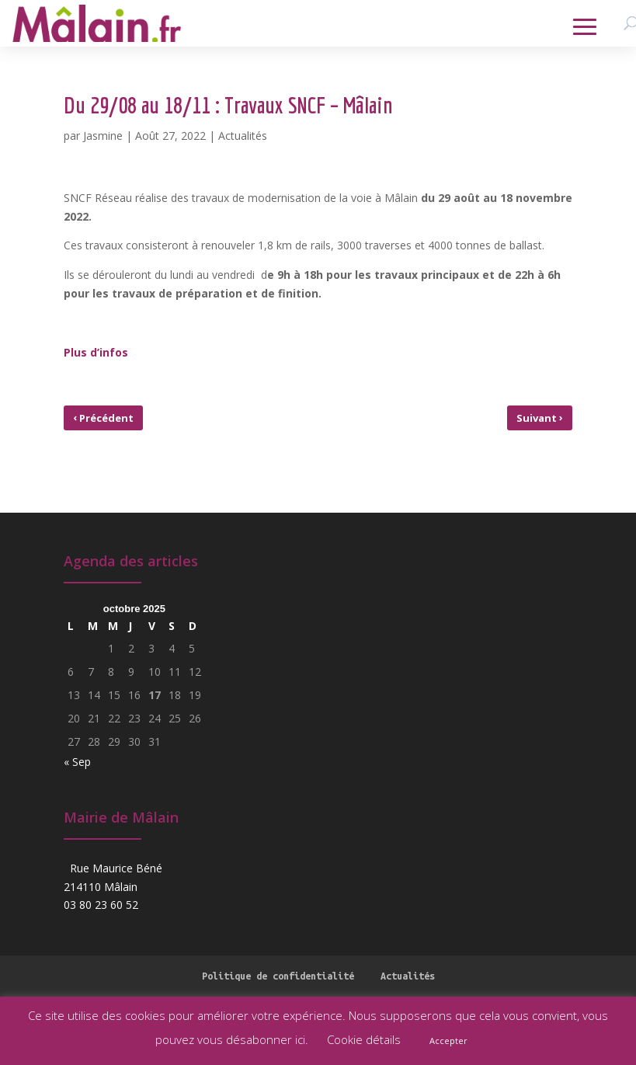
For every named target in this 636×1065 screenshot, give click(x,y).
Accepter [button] (448, 1040)
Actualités (242, 135)
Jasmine (103, 135)
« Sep (77, 761)
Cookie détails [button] (364, 1039)
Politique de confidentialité (278, 975)
